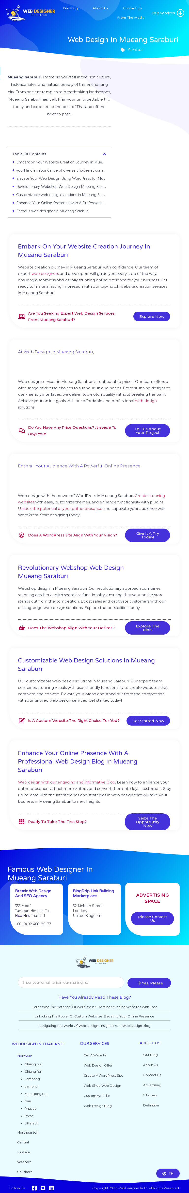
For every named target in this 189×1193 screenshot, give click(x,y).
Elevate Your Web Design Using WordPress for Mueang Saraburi (61, 178)
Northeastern (28, 1132)
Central (23, 1142)
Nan (28, 1101)
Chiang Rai (33, 1071)
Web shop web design (102, 1085)
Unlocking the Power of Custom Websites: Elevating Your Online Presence (94, 1016)
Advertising (152, 1085)
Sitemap (150, 1095)
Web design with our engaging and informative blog (66, 782)
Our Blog (70, 8)
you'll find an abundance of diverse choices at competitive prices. (61, 170)
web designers (45, 273)
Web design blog (98, 1106)
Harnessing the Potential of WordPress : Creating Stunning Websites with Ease (95, 1007)
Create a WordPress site (103, 1075)
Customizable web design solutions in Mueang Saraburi (61, 195)
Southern (24, 1172)
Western (24, 1162)
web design (146, 400)
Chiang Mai (33, 1064)
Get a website (95, 1055)
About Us (100, 8)
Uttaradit (32, 1123)
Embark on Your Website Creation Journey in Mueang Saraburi (61, 162)
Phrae (29, 1116)
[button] (180, 13)
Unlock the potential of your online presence (60, 508)
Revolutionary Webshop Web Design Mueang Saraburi (61, 186)
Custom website (97, 1096)
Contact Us (132, 8)
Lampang (32, 1079)
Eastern (23, 1152)
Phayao (31, 1108)
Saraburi (59, 138)
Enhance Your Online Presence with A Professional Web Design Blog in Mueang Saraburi (61, 203)
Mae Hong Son (36, 1094)
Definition (151, 1105)
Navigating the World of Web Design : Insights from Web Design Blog (94, 1026)
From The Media (130, 18)
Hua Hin (22, 926)
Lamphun (32, 1086)
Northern (24, 1056)
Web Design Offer (98, 1065)
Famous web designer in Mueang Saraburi (52, 211)
